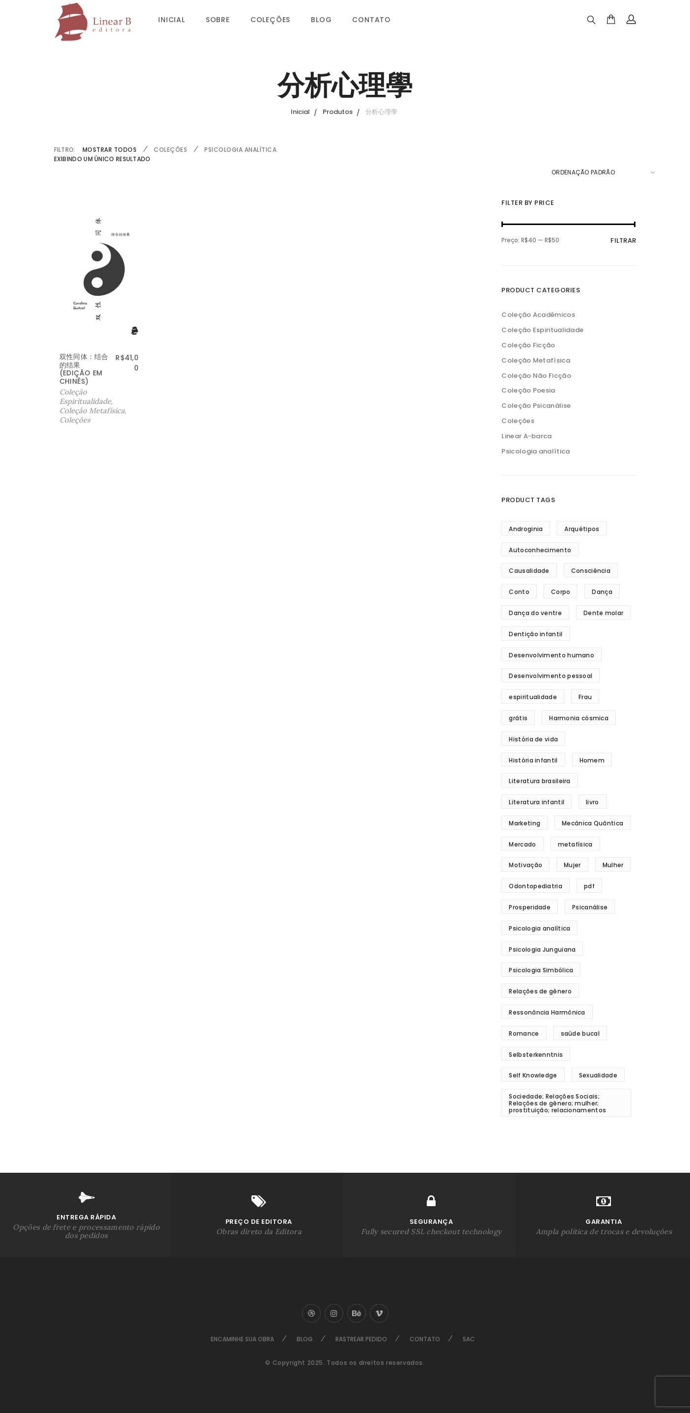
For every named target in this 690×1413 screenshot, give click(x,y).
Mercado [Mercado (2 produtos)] (522, 844)
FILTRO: (65, 149)
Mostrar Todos (110, 149)
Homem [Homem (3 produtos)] (592, 760)
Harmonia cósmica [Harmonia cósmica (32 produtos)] (578, 718)
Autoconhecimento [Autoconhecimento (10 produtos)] (540, 550)
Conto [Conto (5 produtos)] (519, 592)
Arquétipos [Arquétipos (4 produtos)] (581, 529)
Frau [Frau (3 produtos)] (585, 697)
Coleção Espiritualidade (85, 396)
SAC (469, 1339)
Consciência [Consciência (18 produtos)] (590, 570)
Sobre (218, 20)
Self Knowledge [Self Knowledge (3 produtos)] (533, 1075)
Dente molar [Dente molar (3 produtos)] (603, 613)
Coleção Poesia (528, 390)
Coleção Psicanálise (536, 405)
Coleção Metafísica (92, 410)
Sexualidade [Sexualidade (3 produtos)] (598, 1075)
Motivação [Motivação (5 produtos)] (525, 865)
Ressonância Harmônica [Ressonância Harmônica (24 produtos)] (547, 1012)
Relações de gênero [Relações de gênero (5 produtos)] (540, 991)
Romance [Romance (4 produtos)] (524, 1033)
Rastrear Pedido (361, 1339)
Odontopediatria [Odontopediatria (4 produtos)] (535, 886)
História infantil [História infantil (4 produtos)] (533, 760)
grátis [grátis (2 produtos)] (518, 718)
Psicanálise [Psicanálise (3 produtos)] (589, 907)
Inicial (171, 20)
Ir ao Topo (657, 705)
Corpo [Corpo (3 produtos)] (561, 592)
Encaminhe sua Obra (242, 1339)
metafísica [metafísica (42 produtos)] (575, 844)
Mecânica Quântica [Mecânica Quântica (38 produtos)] (592, 823)
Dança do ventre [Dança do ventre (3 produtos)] (535, 613)
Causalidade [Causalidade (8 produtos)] (529, 570)
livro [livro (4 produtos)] (592, 802)
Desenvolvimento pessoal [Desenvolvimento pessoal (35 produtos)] (550, 676)
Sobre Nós (28, 704)
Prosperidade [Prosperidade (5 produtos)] (530, 907)
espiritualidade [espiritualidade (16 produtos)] (533, 697)
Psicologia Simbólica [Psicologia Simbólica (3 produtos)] (541, 970)
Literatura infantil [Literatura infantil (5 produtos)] (536, 802)
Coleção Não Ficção (536, 375)
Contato (371, 20)
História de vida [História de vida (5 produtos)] (533, 739)
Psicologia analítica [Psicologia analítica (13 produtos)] (539, 928)
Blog (321, 20)
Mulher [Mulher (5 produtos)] (613, 865)
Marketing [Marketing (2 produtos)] (524, 823)
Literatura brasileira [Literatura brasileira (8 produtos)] (539, 781)
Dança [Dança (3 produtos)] (602, 592)
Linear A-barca (526, 436)
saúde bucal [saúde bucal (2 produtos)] (580, 1033)
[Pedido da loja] (603, 172)
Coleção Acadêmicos (538, 314)
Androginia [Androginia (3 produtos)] (526, 529)
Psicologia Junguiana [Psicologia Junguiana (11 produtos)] (542, 949)
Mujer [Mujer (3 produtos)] (572, 865)
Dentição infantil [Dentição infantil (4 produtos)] (535, 634)
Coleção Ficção (528, 345)
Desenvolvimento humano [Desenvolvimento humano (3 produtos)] (551, 655)
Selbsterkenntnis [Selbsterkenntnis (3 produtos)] (536, 1054)
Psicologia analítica (240, 149)
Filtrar (623, 240)
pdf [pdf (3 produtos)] (589, 886)
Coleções (270, 20)
